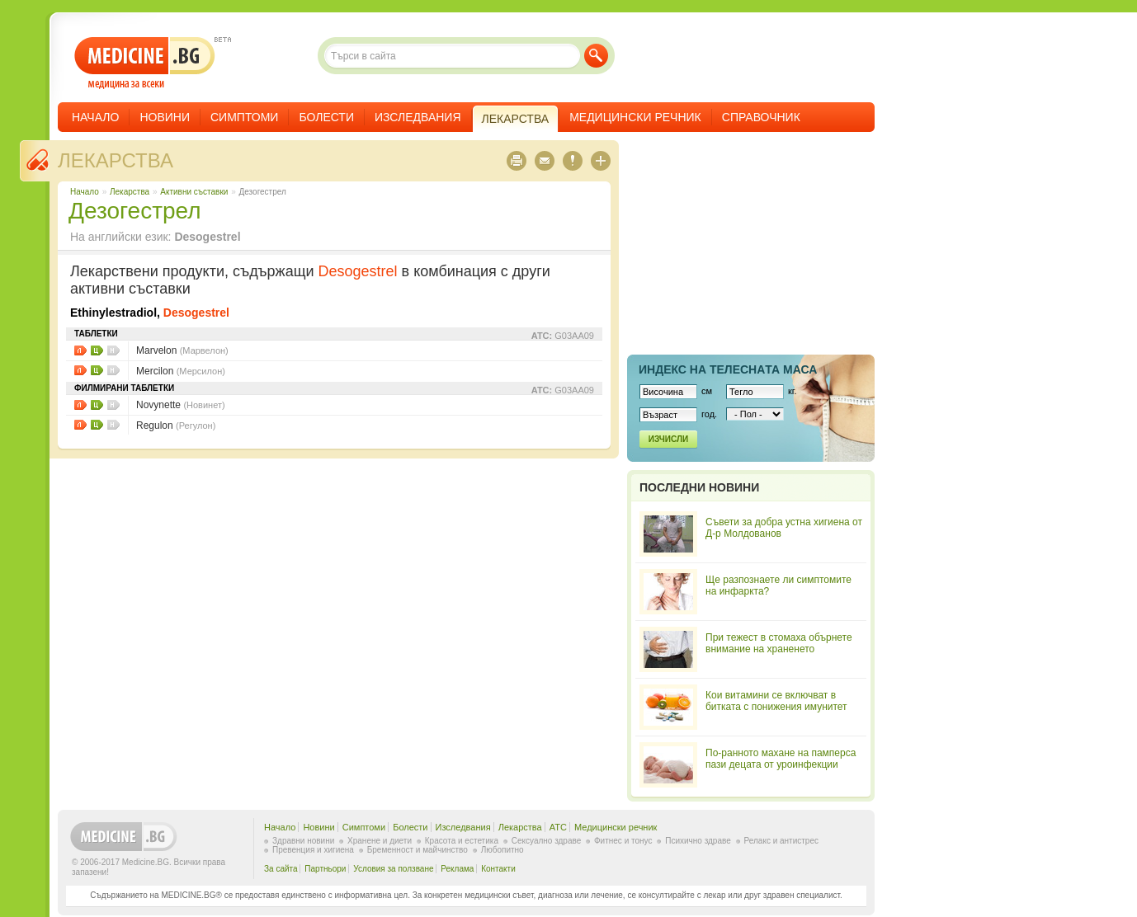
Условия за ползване (393, 868)
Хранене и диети (379, 840)
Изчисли (668, 439)
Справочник (761, 117)
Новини (164, 117)
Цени (97, 350)
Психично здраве (698, 840)
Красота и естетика (461, 840)
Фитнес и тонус (623, 840)
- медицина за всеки (144, 63)
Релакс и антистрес (781, 840)
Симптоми (244, 117)
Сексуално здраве (547, 840)
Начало (95, 117)
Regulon (175, 425)
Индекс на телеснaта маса (728, 369)
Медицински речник (635, 117)
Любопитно (502, 849)
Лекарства (115, 160)
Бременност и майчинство (417, 849)
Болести (326, 117)
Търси (596, 56)
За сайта (281, 868)
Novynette (180, 405)
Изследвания (418, 117)
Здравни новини (303, 840)
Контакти (498, 868)
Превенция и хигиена (313, 849)
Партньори (325, 868)
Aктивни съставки (194, 191)
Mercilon (180, 371)
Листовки (80, 350)
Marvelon (182, 350)
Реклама (457, 868)
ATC (558, 827)
